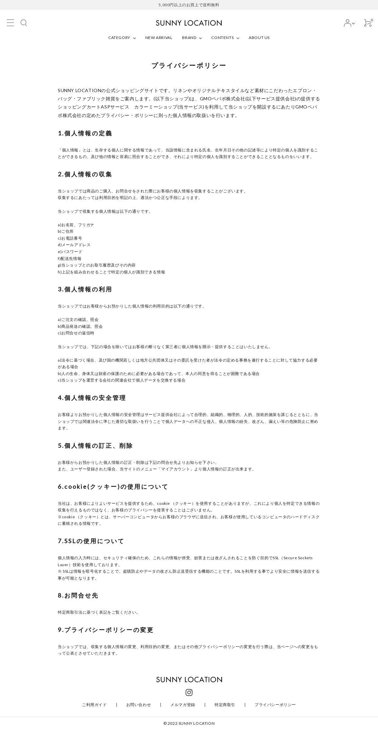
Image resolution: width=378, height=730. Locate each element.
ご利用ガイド (94, 704)
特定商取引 (225, 704)
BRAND (189, 37)
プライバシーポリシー (275, 704)
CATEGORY (119, 37)
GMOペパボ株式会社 (222, 98)
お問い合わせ (138, 704)
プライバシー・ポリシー (127, 115)
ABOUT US (259, 37)
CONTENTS (222, 37)
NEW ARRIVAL (159, 37)
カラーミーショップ (155, 106)
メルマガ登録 (182, 704)
